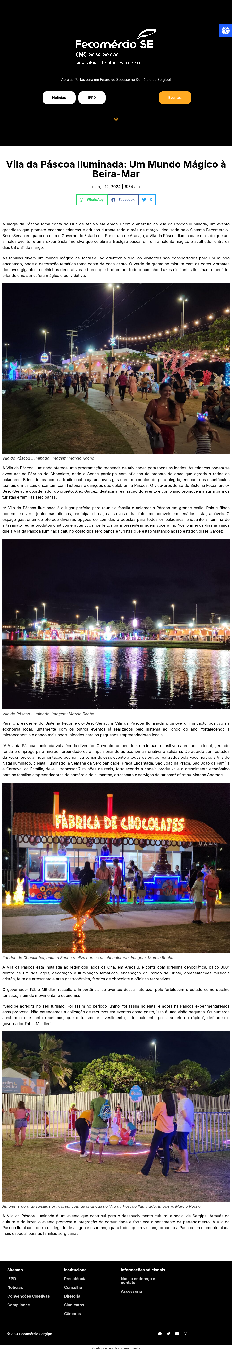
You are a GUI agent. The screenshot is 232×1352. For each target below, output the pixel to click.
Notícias (15, 1287)
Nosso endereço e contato (138, 1280)
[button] (92, 199)
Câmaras (72, 1313)
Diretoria (72, 1296)
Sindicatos (74, 1304)
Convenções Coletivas (28, 1296)
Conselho (73, 1287)
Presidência (75, 1278)
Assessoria (131, 1291)
